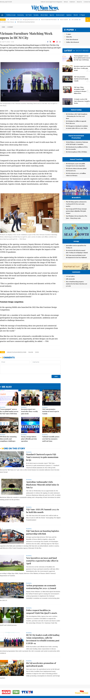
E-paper (69, 30)
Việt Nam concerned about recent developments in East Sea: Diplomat (76, 263)
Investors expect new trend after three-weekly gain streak (29, 399)
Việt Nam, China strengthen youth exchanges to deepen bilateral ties (80, 90)
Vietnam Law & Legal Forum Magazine (51, 2)
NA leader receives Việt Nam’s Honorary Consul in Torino (82, 101)
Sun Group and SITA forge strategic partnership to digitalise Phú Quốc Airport (76, 215)
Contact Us (87, 2)
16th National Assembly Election (26, 22)
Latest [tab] (68, 50)
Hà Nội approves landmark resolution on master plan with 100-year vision (77, 127)
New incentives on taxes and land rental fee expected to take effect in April (42, 548)
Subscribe (69, 37)
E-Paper (82, 15)
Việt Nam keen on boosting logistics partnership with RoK (42, 519)
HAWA (37, 352)
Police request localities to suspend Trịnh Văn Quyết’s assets (41, 599)
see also (7, 374)
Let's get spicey (70, 294)
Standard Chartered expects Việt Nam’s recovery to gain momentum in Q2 (42, 444)
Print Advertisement (72, 39)
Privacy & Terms (79, 687)
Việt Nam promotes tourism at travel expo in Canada (50, 399)
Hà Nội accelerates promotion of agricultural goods (41, 652)
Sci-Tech (29, 15)
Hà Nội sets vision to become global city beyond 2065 (76, 170)
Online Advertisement (72, 42)
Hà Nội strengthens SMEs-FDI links (76, 152)
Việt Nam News (45, 8)
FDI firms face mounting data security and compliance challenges (8, 426)
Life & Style (44, 15)
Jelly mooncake (70, 297)
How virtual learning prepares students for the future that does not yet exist (76, 302)
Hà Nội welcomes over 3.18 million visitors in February (76, 174)
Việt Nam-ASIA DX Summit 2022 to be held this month (42, 498)
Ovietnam (72, 2)
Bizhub (66, 2)
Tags (2, 352)
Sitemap (56, 686)
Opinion (69, 15)
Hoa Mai (30, 352)
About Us (79, 2)
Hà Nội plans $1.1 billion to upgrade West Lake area (76, 122)
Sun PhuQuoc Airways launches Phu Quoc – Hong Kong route (76, 221)
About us (63, 687)
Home (3, 27)
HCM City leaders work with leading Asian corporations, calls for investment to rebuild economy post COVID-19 (42, 626)
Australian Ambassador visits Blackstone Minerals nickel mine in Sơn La (42, 472)
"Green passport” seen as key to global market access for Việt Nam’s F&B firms (9, 399)
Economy (21, 15)
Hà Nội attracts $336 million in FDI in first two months (77, 148)
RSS (89, 686)
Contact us (70, 687)
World (76, 15)
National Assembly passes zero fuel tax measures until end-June (50, 426)
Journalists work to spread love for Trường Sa (76, 253)
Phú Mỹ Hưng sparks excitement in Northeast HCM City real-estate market (76, 208)
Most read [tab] (82, 50)
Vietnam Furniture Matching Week (16, 352)
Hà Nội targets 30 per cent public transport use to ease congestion (75, 165)
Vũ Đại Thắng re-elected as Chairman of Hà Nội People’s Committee (77, 143)
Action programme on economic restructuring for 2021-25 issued (41, 574)
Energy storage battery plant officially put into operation (29, 426)
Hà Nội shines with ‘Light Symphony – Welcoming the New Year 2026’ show (76, 116)
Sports (52, 15)
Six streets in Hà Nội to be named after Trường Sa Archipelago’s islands (77, 258)
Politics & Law (11, 15)
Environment (60, 15)
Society (36, 15)
